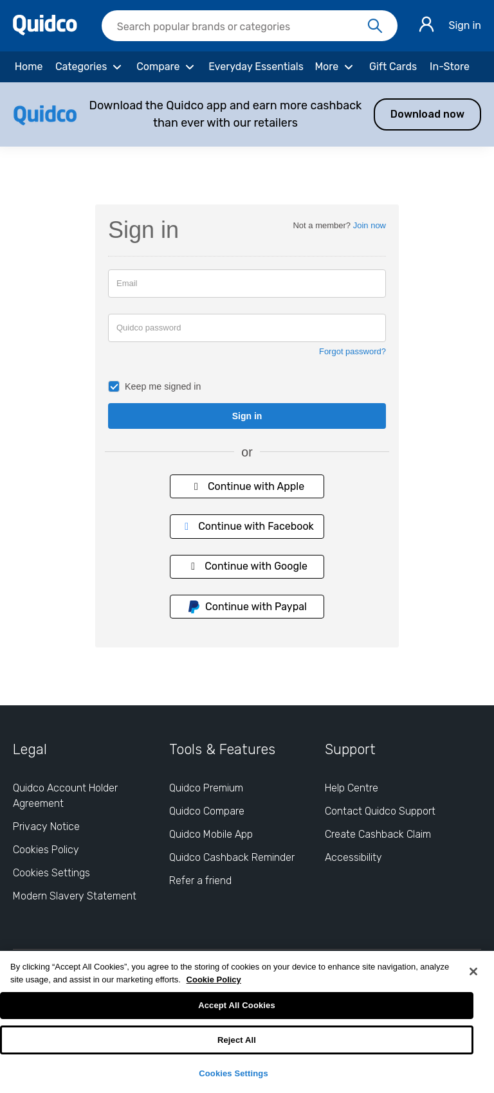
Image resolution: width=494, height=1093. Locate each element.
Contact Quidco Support (380, 811)
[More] (335, 66)
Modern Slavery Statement (74, 896)
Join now (369, 225)
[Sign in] (426, 26)
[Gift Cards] (393, 66)
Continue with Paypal (247, 607)
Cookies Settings (233, 1073)
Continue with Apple (247, 486)
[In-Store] (449, 66)
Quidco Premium (206, 788)
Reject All (236, 1040)
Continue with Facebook (247, 526)
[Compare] (167, 66)
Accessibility (353, 857)
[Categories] (90, 66)
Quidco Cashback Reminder (232, 857)
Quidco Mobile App (211, 834)
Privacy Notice (46, 826)
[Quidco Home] (45, 31)
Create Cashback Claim (378, 834)
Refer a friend (200, 880)
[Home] (29, 66)
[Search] (375, 26)
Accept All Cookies (236, 1005)
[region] (247, 1022)
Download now (427, 114)
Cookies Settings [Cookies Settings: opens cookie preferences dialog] (51, 873)
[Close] (473, 971)
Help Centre (351, 788)
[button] (247, 114)
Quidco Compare (206, 811)
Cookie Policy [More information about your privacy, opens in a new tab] (214, 979)
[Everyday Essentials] (256, 66)
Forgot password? (352, 351)
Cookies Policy (46, 850)
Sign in (464, 25)
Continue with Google (247, 566)
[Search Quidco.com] (242, 27)
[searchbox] (250, 25)
